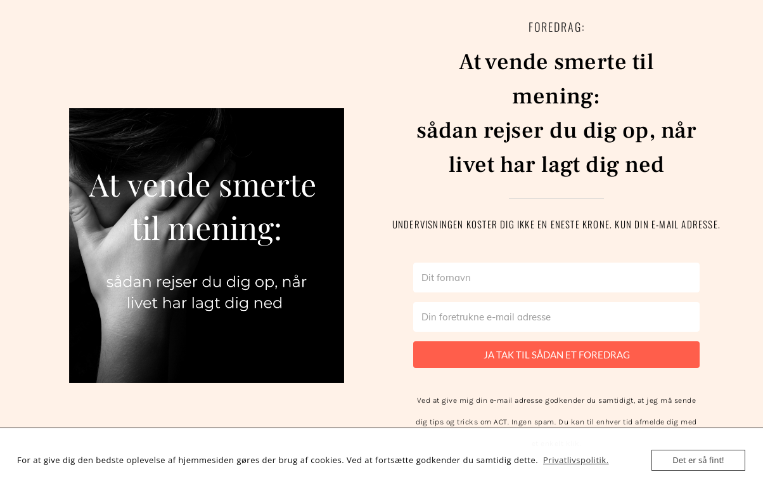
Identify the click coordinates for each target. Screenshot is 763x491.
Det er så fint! (698, 460)
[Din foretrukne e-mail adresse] (556, 317)
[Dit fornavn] (556, 277)
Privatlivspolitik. (576, 460)
